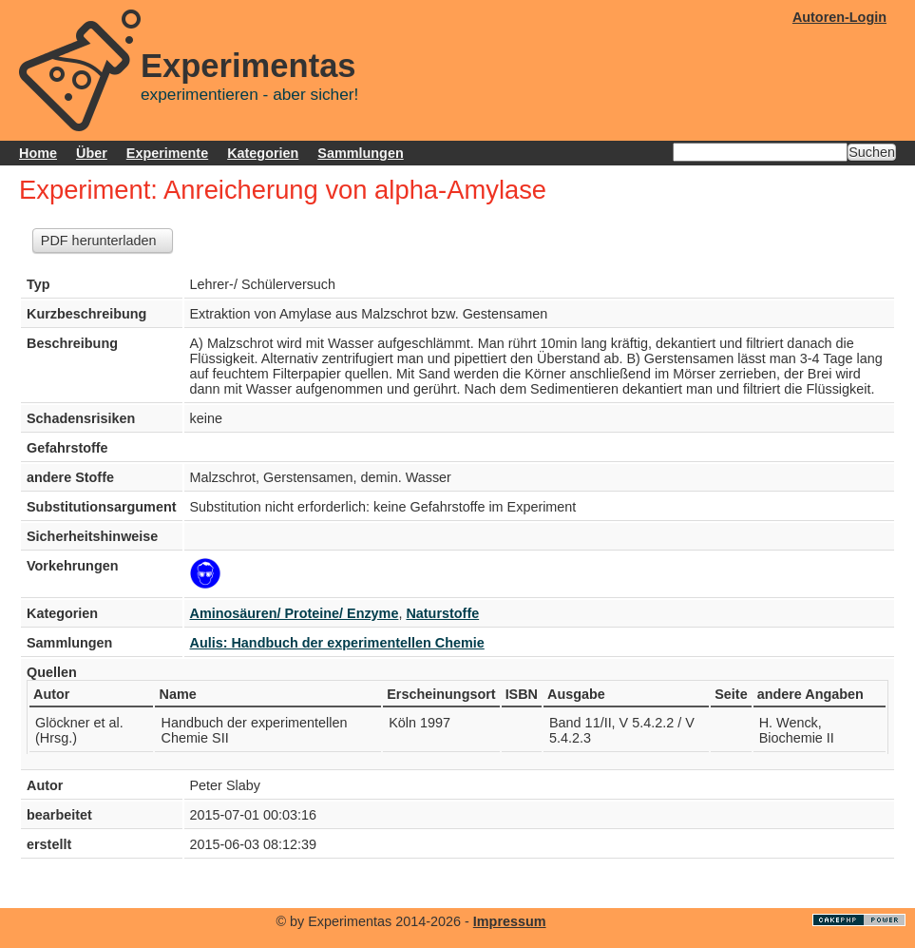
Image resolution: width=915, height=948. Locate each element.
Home (38, 153)
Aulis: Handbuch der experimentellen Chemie (337, 642)
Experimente (167, 153)
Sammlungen (360, 153)
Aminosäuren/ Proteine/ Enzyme (294, 613)
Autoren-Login (839, 17)
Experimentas (248, 66)
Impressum (509, 921)
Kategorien (262, 153)
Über (91, 153)
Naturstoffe (442, 613)
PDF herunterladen (99, 240)
